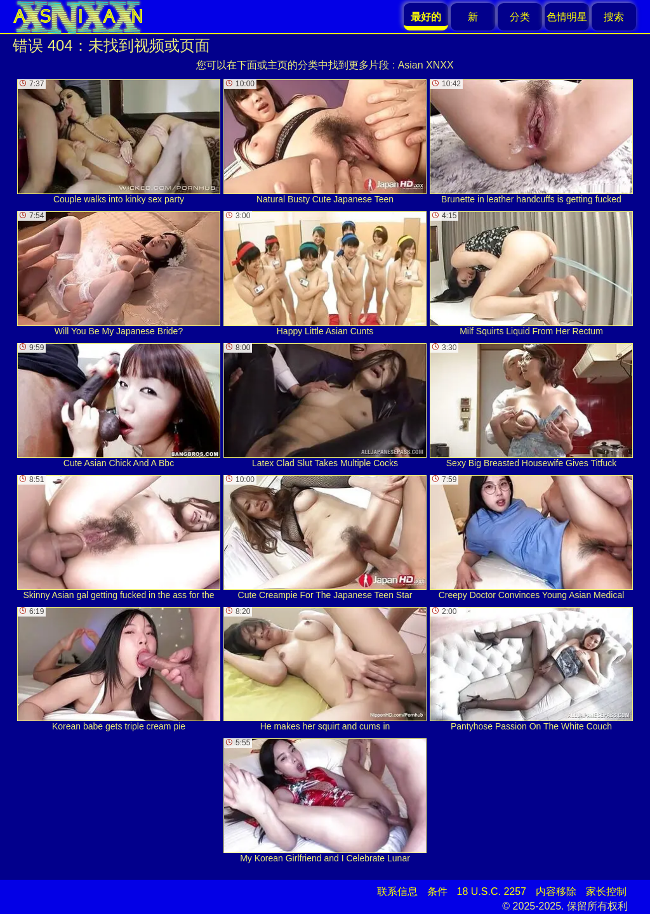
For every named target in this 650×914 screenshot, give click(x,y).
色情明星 (567, 16)
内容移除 (556, 891)
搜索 (614, 16)
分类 (520, 16)
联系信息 (397, 891)
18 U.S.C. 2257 (491, 891)
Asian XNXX (426, 65)
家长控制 (606, 891)
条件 (437, 891)
